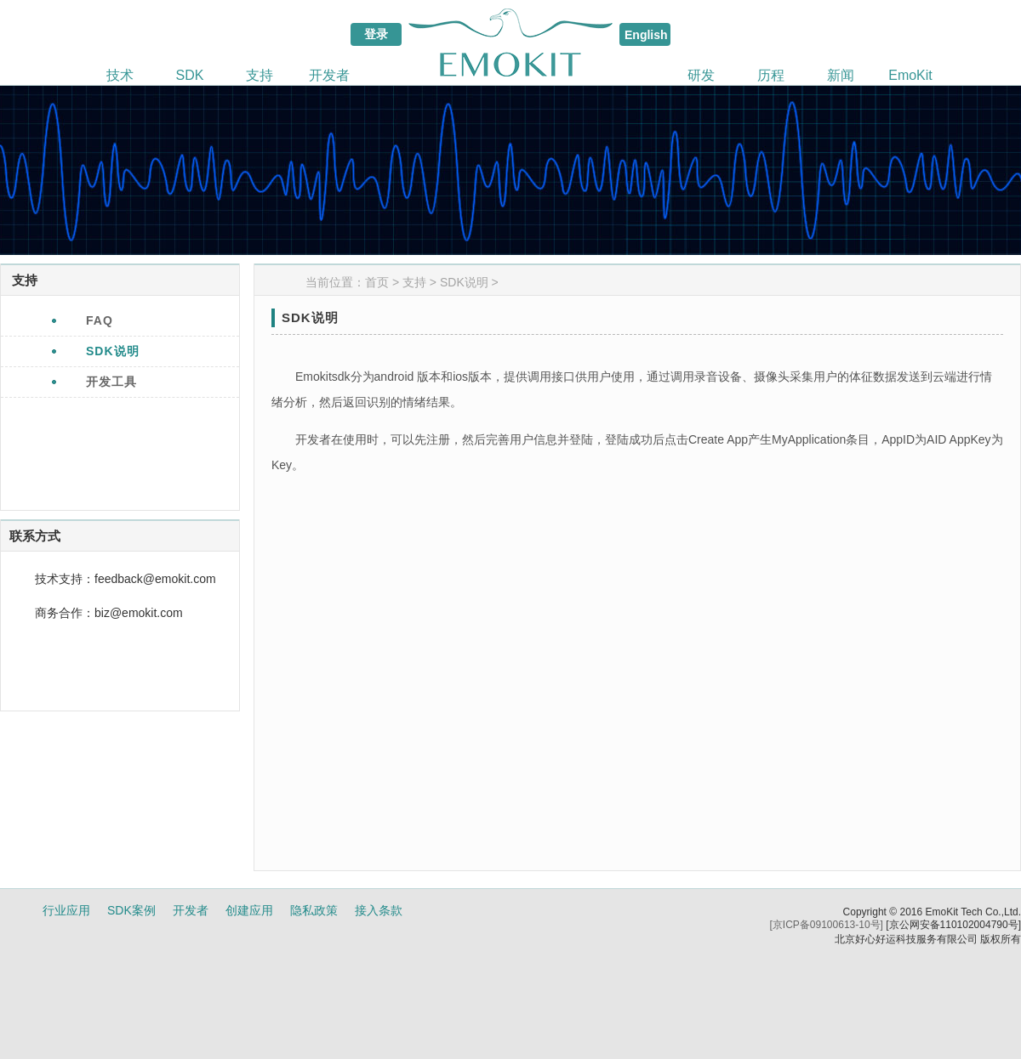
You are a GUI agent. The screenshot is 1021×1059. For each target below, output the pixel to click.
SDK (190, 75)
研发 (701, 75)
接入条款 (378, 910)
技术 (120, 75)
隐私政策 (314, 910)
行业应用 (66, 910)
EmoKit (910, 75)
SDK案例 (131, 910)
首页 (377, 282)
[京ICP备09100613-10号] (826, 925)
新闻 (840, 75)
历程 (770, 75)
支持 (259, 75)
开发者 (329, 75)
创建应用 (249, 910)
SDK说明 (464, 282)
